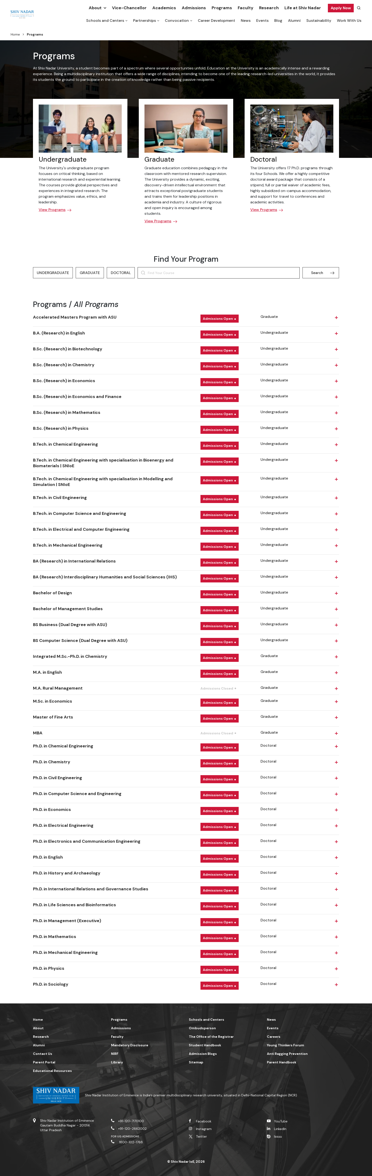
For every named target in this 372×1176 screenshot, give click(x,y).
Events (262, 20)
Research (269, 8)
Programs (222, 8)
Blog (278, 20)
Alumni (294, 20)
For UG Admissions (125, 1136)
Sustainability (318, 20)
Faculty (245, 8)
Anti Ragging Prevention (287, 1054)
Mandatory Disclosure (129, 1045)
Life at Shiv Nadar (302, 8)
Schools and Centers (105, 20)
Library (117, 1062)
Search (317, 272)
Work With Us (349, 20)
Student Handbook (205, 1045)
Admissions (194, 8)
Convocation (177, 20)
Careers (273, 1036)
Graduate (159, 159)
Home (15, 34)
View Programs (52, 209)
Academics (164, 8)
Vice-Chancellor (129, 8)
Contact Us (42, 1054)
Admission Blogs (203, 1054)
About (95, 8)
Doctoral (263, 159)
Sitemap (196, 1062)
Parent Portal (44, 1062)
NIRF (114, 1054)
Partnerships (144, 20)
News (246, 20)
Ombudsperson (202, 1028)
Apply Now (341, 7)
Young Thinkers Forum (285, 1045)
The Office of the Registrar (211, 1036)
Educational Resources (52, 1071)
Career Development (216, 20)
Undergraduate (63, 159)
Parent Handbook (281, 1062)
